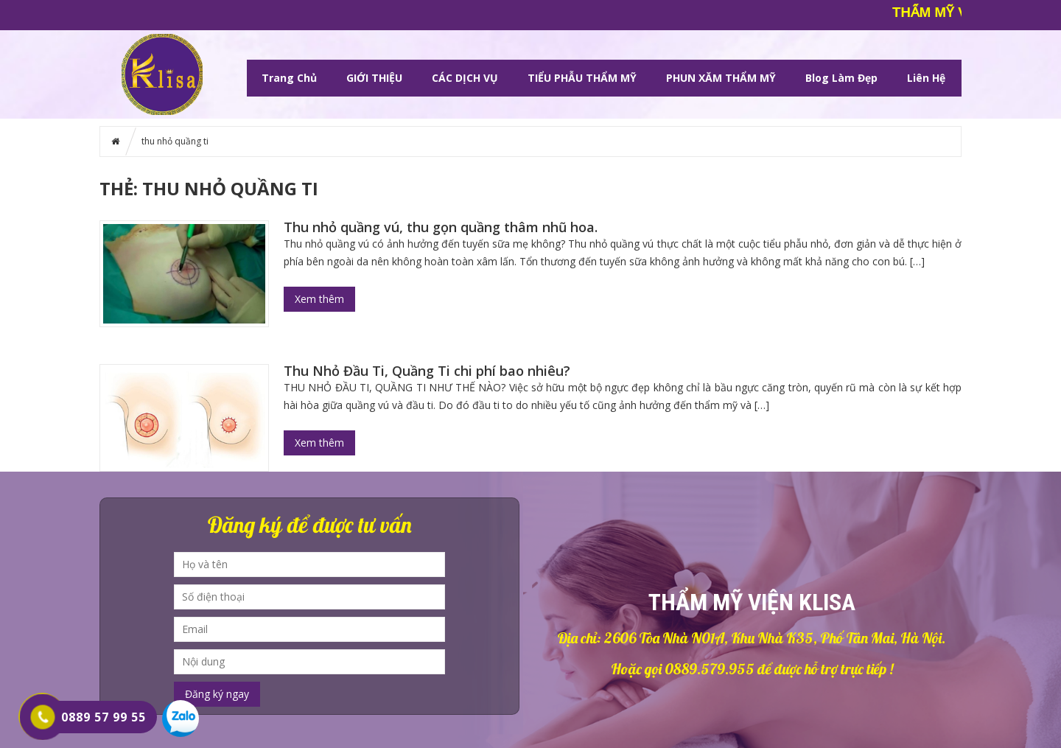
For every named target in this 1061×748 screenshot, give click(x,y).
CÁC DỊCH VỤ (465, 78)
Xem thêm (319, 299)
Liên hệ (926, 78)
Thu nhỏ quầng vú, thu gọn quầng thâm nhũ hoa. (441, 227)
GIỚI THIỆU (374, 78)
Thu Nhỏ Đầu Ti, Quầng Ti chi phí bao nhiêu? (427, 371)
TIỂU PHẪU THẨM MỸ (582, 78)
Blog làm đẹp (841, 78)
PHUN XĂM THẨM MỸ (721, 78)
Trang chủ (289, 78)
